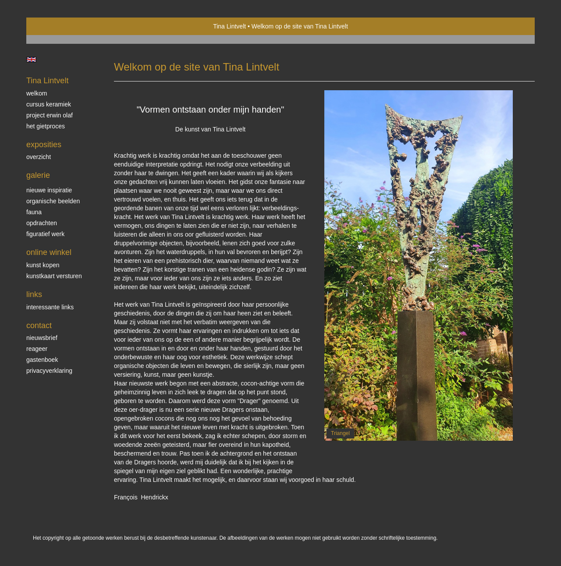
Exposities (43, 144)
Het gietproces (45, 126)
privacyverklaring (49, 370)
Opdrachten (41, 222)
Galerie (38, 175)
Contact (39, 325)
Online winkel (48, 252)
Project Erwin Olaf (49, 115)
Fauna (34, 212)
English (31, 59)
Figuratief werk (45, 233)
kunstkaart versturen (54, 275)
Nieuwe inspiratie (49, 190)
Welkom (36, 93)
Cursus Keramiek (48, 104)
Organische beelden (53, 201)
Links (34, 294)
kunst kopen (43, 265)
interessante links (50, 307)
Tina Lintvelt (229, 26)
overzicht (38, 156)
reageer (36, 348)
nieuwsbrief (41, 337)
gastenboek (42, 359)
